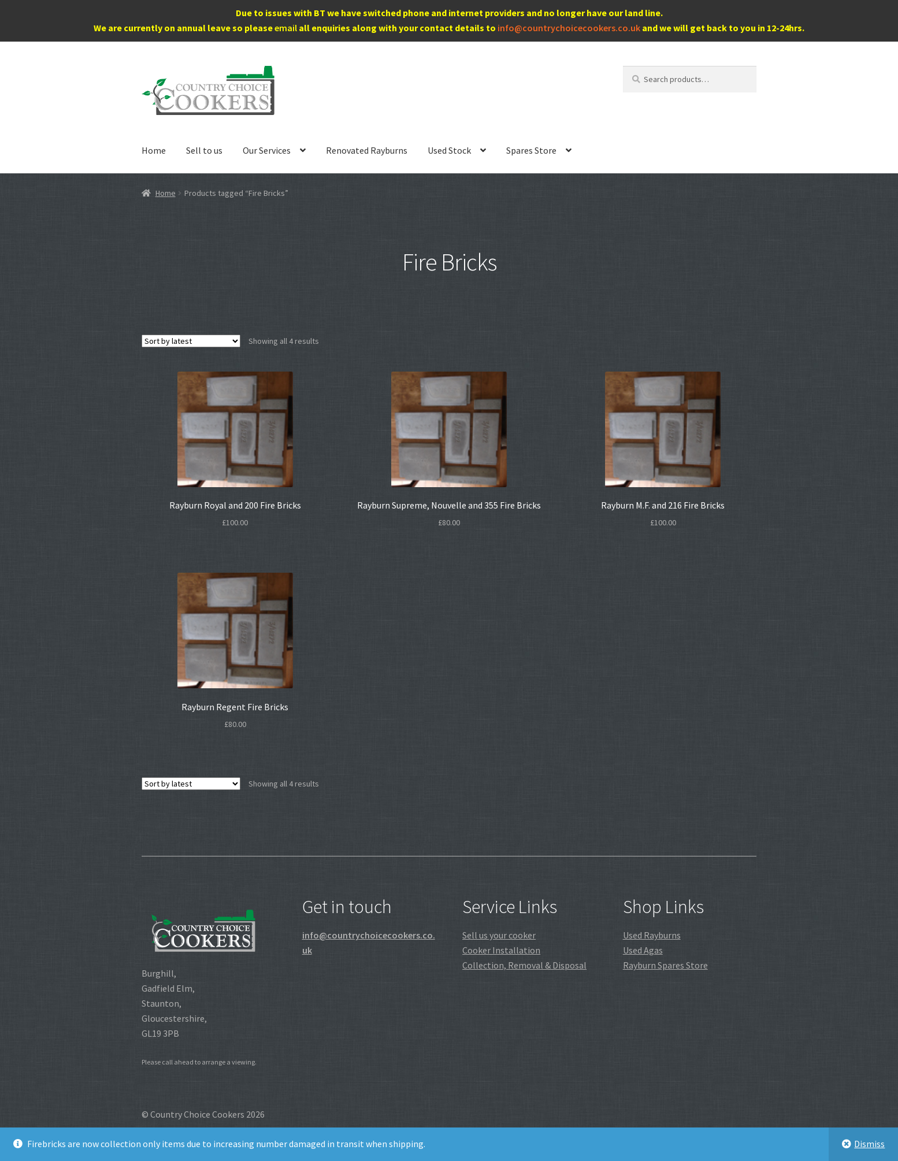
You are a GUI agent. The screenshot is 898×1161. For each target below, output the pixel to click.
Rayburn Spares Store (665, 965)
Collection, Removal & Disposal (524, 965)
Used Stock (449, 150)
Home (154, 150)
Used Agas (643, 950)
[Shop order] (191, 341)
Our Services (267, 150)
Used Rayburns (652, 935)
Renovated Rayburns (366, 150)
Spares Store (531, 150)
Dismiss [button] (869, 1143)
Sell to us (204, 150)
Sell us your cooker (499, 935)
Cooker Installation (501, 950)
